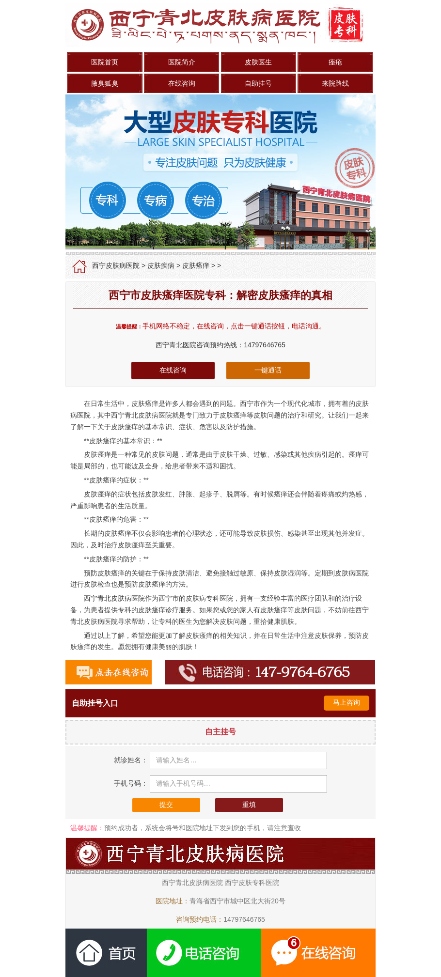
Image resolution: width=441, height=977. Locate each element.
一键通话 (268, 370)
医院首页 (104, 62)
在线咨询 (181, 83)
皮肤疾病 (160, 265)
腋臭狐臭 (104, 83)
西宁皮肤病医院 (116, 265)
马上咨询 (346, 702)
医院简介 (181, 62)
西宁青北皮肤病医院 (114, 598)
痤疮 (335, 62)
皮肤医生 (258, 62)
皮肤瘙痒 (195, 265)
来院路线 (335, 83)
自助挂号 (258, 83)
